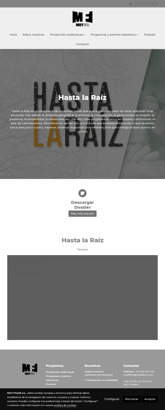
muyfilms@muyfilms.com (138, 375)
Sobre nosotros (94, 371)
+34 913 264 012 (144, 371)
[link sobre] (24, 369)
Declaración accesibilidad (102, 380)
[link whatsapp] (131, 3)
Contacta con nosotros (99, 375)
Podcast (51, 384)
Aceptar (150, 399)
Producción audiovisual (60, 372)
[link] (82, 19)
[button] (67, 34)
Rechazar (132, 399)
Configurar (112, 399)
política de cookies (65, 405)
